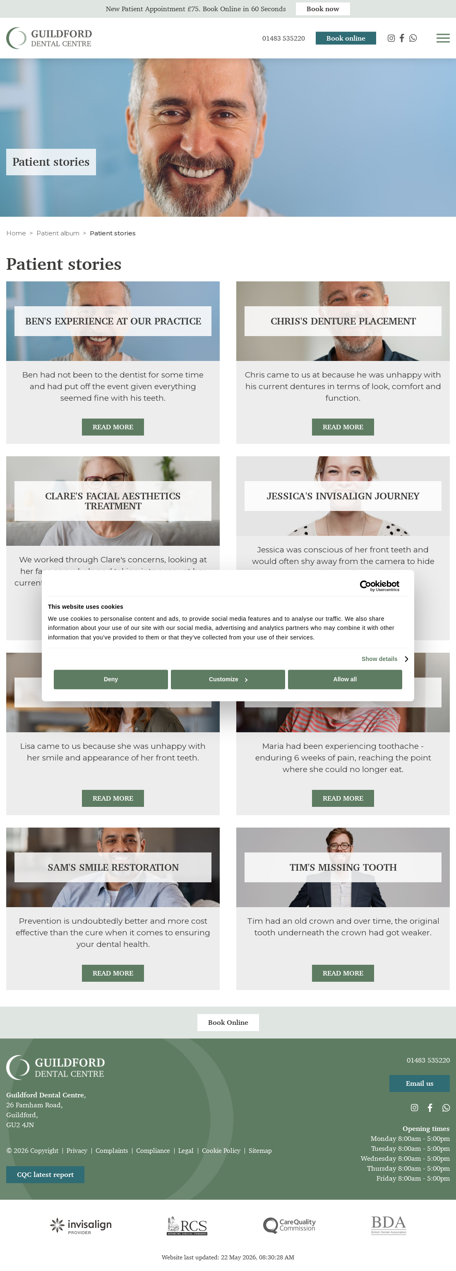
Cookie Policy (221, 1150)
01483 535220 (428, 1060)
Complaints (112, 1150)
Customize (228, 679)
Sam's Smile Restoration (113, 867)
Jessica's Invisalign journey (343, 496)
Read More (113, 426)
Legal (186, 1150)
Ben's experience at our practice (113, 321)
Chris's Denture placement (343, 321)
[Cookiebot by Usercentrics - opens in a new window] (363, 586)
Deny (111, 679)
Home (16, 233)
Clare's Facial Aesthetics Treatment (113, 501)
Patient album (57, 233)
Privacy (77, 1150)
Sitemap (260, 1150)
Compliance (153, 1150)
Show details (380, 659)
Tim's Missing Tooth (343, 867)
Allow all (345, 679)
